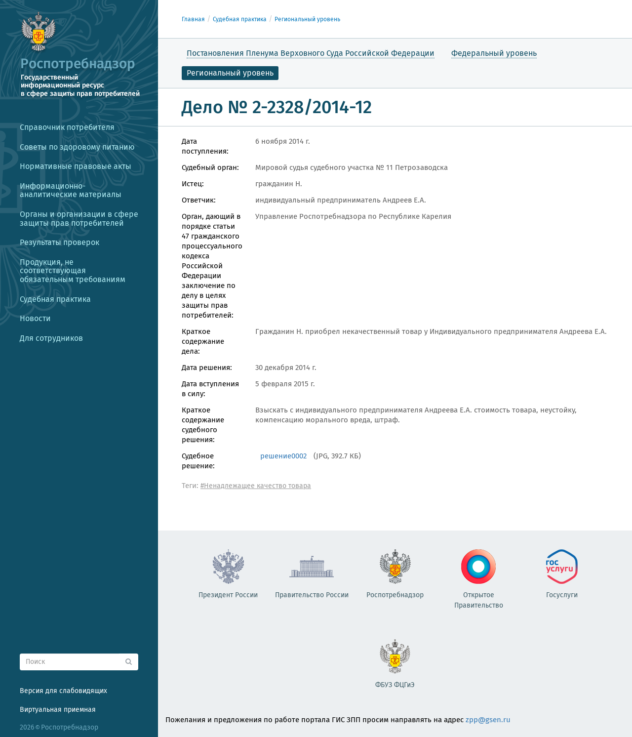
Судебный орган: (210, 167)
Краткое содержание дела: (203, 341)
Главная (193, 19)
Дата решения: (207, 367)
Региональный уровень (307, 19)
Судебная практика (240, 19)
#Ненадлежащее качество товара (255, 486)
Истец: (193, 183)
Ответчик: (199, 200)
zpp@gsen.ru (488, 719)
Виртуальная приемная (58, 709)
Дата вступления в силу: (210, 388)
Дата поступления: (205, 146)
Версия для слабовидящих (63, 691)
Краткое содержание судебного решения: (203, 425)
